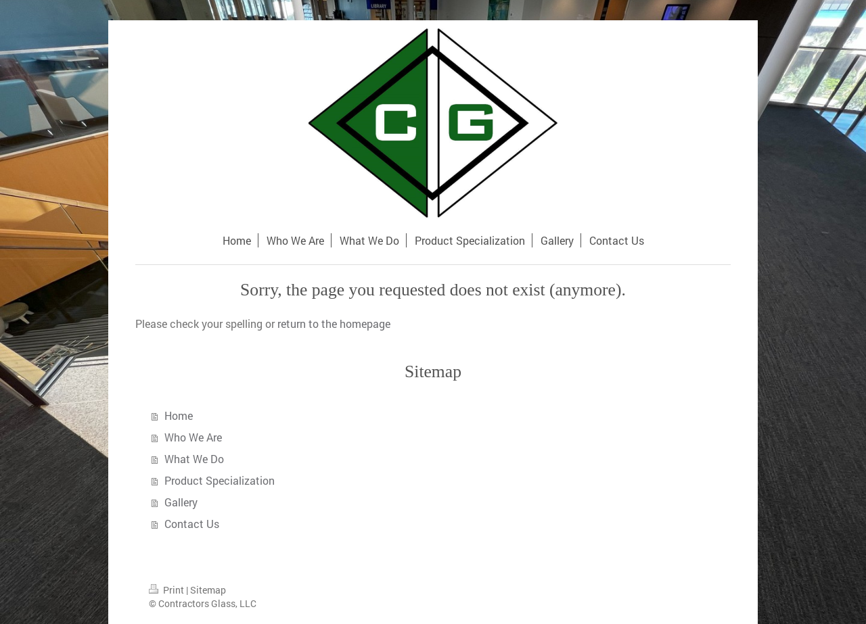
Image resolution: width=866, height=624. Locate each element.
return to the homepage (333, 323)
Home (178, 415)
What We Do (194, 459)
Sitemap (208, 589)
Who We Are (193, 437)
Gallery (181, 502)
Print (167, 589)
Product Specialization (219, 480)
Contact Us (191, 524)
